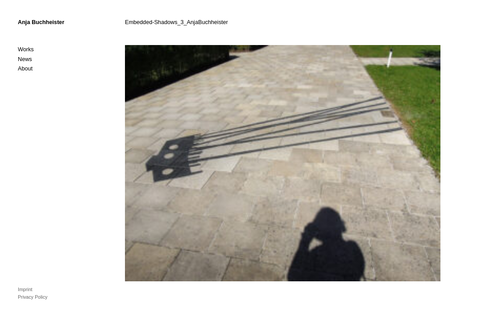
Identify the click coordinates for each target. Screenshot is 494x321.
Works (26, 49)
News (25, 59)
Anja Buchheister (41, 22)
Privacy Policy (32, 297)
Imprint (25, 289)
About (25, 69)
